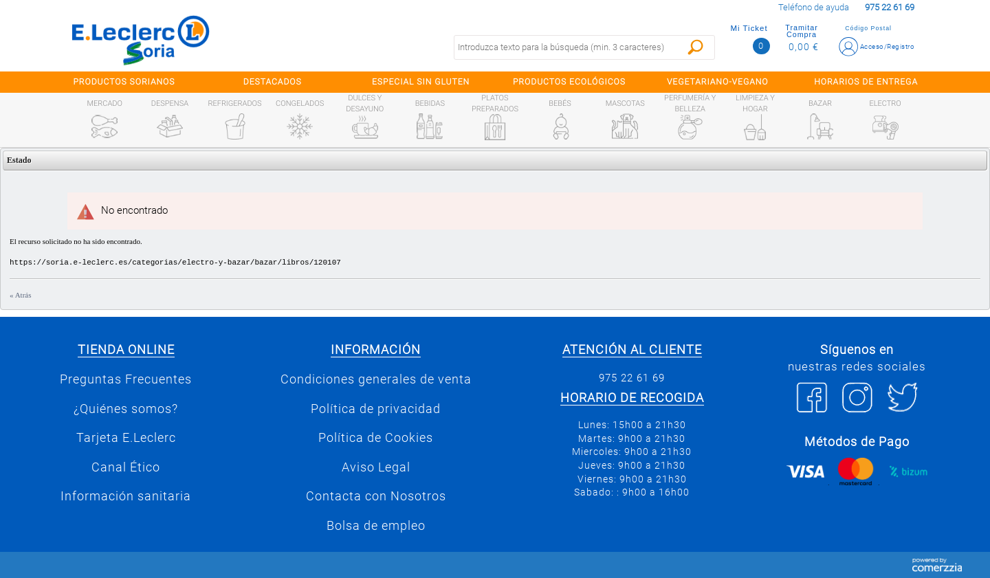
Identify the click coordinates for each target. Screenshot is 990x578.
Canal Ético (125, 467)
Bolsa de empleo (376, 526)
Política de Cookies (375, 438)
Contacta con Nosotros (376, 496)
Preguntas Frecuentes (126, 379)
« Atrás (20, 295)
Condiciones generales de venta (376, 379)
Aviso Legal (376, 467)
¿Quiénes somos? (126, 409)
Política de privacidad (376, 409)
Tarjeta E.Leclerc (126, 438)
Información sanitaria (125, 496)
